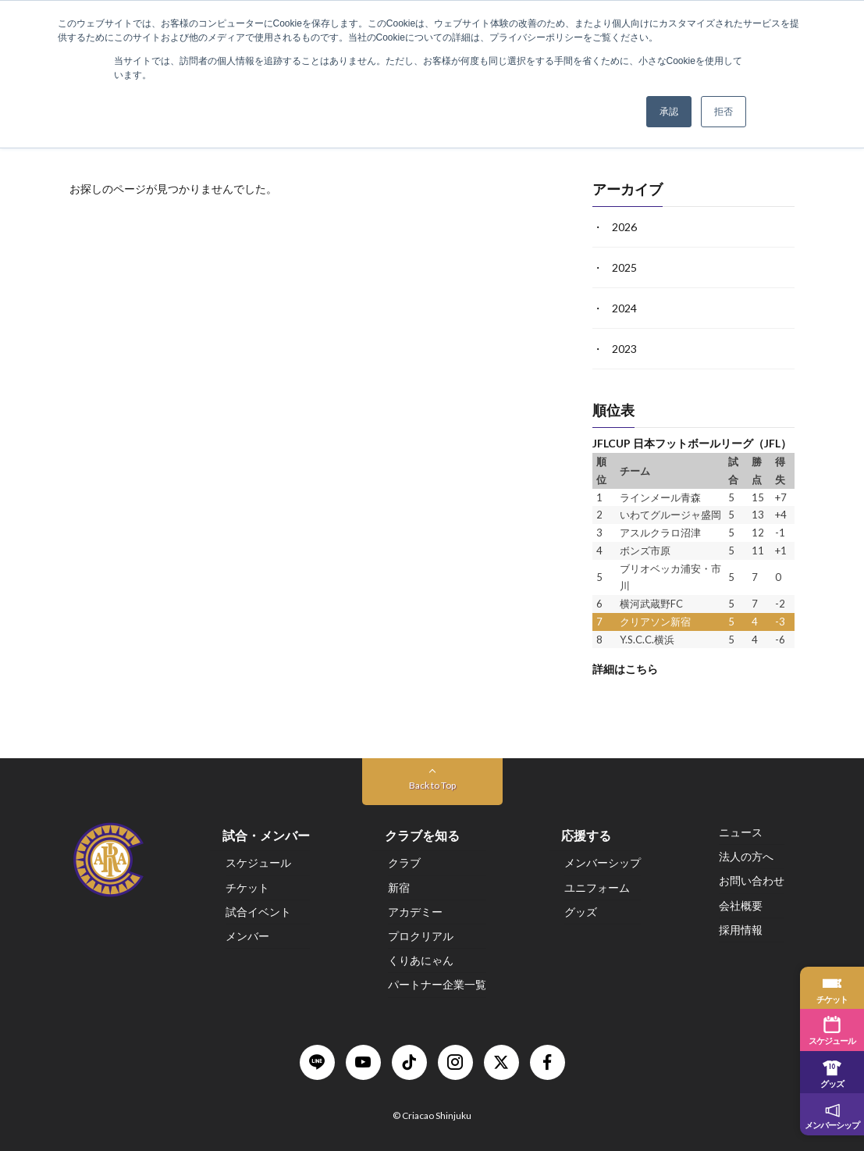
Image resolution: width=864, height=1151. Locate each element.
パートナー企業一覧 (437, 984)
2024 (624, 308)
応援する (586, 835)
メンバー (247, 936)
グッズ (580, 911)
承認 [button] (669, 111)
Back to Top (432, 785)
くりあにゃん (420, 960)
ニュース (741, 832)
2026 (624, 226)
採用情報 (741, 928)
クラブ (404, 862)
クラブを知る (422, 835)
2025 (624, 267)
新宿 (399, 886)
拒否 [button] (723, 111)
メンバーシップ (602, 862)
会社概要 (741, 904)
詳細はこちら (625, 668)
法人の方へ (746, 856)
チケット (247, 886)
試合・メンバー (266, 835)
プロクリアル (420, 936)
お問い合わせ (751, 880)
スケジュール (258, 862)
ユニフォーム (597, 886)
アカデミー (415, 911)
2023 (624, 348)
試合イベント (258, 911)
